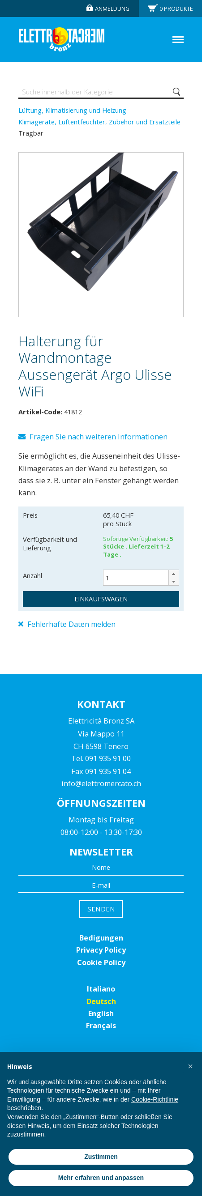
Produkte (176, 8)
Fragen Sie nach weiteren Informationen (93, 437)
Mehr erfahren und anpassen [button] (101, 1177)
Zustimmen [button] (101, 1156)
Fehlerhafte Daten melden (67, 624)
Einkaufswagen (101, 598)
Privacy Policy (101, 950)
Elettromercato (61, 39)
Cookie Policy (101, 962)
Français (101, 1025)
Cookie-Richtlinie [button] (154, 1099)
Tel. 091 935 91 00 (101, 758)
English (101, 1013)
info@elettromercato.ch (101, 783)
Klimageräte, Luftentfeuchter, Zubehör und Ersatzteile (99, 121)
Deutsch (101, 1001)
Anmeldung (112, 8)
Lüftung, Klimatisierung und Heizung (72, 110)
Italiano (101, 989)
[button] (173, 574)
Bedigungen (101, 938)
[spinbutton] (141, 577)
